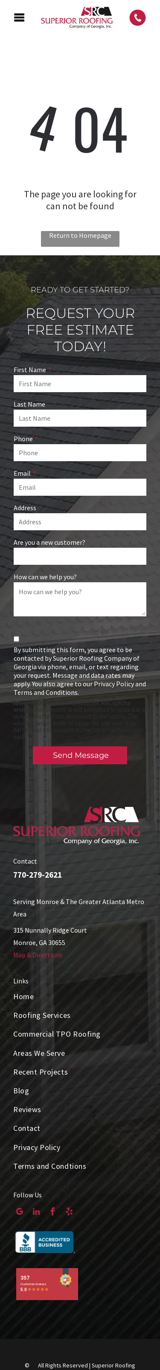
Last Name (29, 404)
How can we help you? (45, 576)
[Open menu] (19, 17)
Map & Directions (38, 955)
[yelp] (69, 1212)
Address (25, 507)
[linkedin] (36, 1212)
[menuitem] (80, 996)
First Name (30, 369)
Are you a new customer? (49, 542)
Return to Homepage (80, 235)
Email (22, 473)
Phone (23, 438)
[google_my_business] (19, 1212)
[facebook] (53, 1212)
